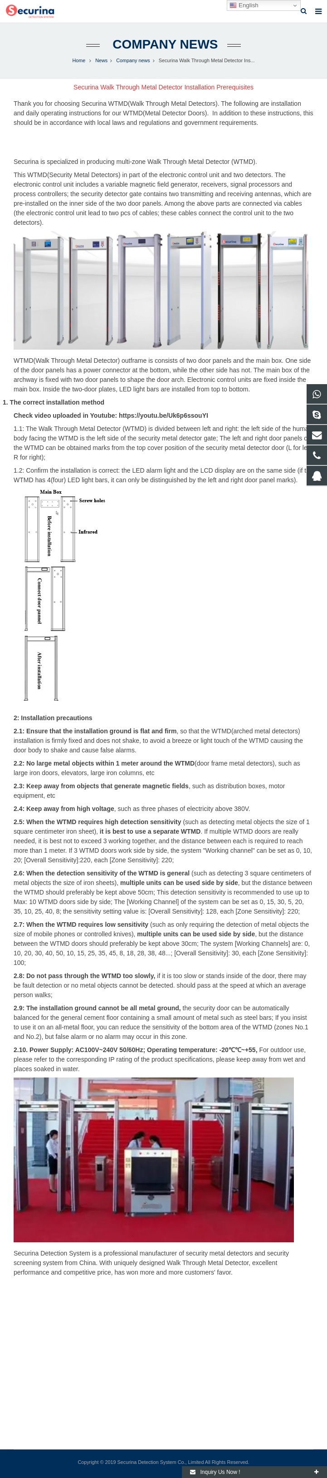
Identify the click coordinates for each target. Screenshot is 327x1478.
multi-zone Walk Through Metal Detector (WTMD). (186, 161)
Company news (163, 44)
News (101, 60)
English (243, 5)
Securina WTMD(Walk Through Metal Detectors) (149, 103)
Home (78, 60)
